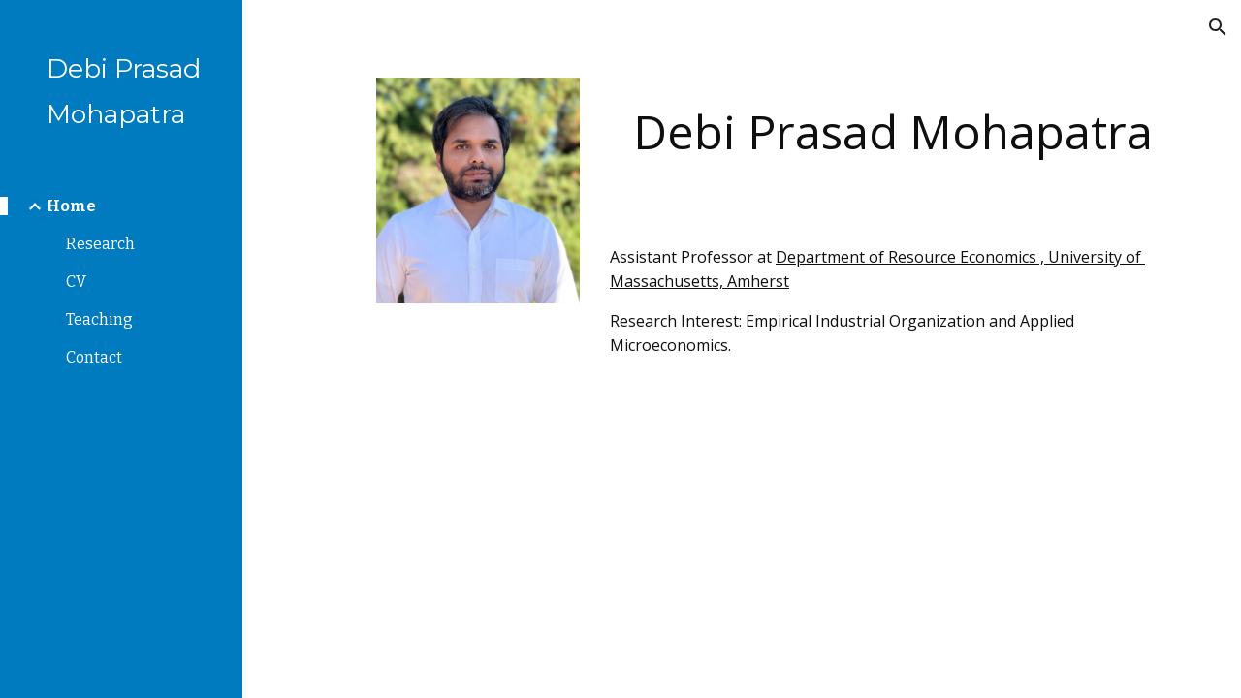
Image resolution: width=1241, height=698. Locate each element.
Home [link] (71, 206)
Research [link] (100, 244)
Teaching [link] (99, 319)
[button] (1217, 27)
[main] (892, 131)
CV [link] (76, 281)
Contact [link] (94, 357)
